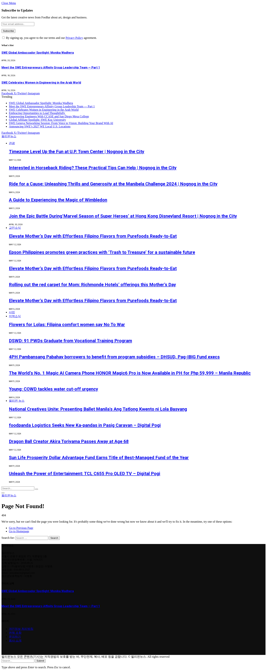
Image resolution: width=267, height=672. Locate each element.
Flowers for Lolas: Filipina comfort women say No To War (67, 324)
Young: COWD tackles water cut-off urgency (53, 389)
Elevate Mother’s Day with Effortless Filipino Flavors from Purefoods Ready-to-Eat (93, 236)
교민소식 (15, 227)
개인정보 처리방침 (21, 628)
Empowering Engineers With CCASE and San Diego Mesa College (49, 116)
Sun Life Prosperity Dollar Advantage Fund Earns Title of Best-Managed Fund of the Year (99, 457)
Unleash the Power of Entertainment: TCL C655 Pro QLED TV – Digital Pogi (84, 473)
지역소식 (15, 316)
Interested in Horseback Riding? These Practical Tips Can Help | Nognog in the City (93, 167)
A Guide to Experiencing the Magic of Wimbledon (58, 200)
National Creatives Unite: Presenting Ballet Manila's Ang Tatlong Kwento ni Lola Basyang (98, 409)
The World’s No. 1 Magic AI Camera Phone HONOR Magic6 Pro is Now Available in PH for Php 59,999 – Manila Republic (130, 373)
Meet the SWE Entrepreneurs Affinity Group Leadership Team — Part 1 (50, 67)
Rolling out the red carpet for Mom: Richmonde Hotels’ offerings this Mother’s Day (92, 284)
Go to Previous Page (21, 527)
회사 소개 (15, 640)
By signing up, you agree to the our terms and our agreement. (49, 37)
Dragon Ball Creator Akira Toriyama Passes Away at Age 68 (69, 441)
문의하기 (15, 636)
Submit (40, 660)
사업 (12, 312)
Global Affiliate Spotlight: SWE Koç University (37, 119)
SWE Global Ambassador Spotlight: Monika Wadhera (37, 52)
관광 (12, 143)
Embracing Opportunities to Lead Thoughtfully (37, 113)
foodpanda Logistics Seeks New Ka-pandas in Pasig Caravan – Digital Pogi (85, 425)
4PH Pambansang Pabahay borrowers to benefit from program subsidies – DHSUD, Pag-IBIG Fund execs (114, 357)
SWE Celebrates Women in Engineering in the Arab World (41, 82)
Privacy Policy (74, 37)
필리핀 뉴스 (16, 400)
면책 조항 (15, 632)
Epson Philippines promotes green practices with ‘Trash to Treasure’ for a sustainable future (102, 252)
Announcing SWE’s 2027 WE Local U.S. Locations (39, 126)
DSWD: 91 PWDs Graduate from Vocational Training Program (70, 340)
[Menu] (2, 492)
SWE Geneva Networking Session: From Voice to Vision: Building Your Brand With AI (61, 123)
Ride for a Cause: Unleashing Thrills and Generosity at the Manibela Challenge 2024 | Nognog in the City (113, 184)
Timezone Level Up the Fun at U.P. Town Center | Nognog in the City (76, 151)
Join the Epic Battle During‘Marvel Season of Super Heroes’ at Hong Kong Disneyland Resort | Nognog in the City (123, 216)
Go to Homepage (19, 531)
